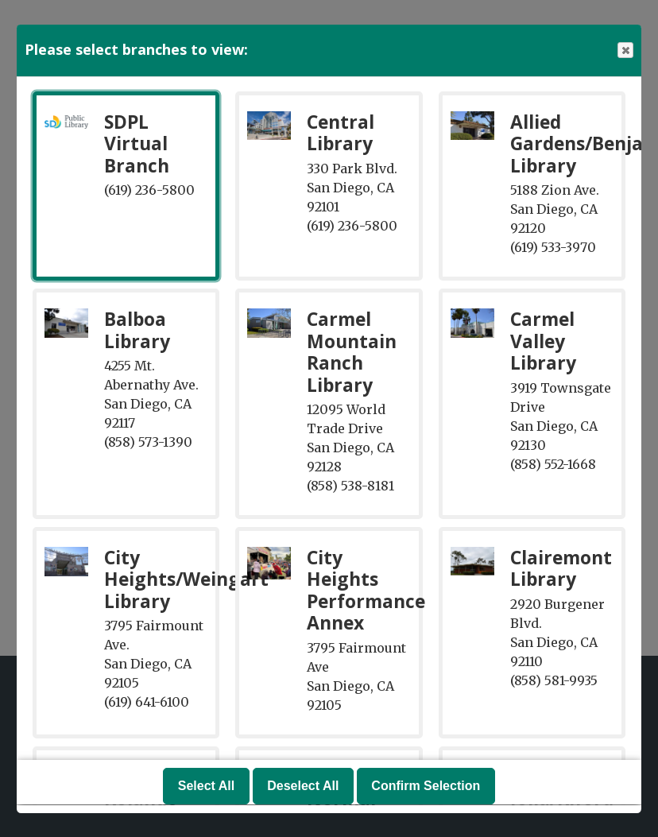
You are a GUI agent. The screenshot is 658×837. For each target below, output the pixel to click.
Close (624, 50)
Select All (206, 786)
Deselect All (303, 786)
